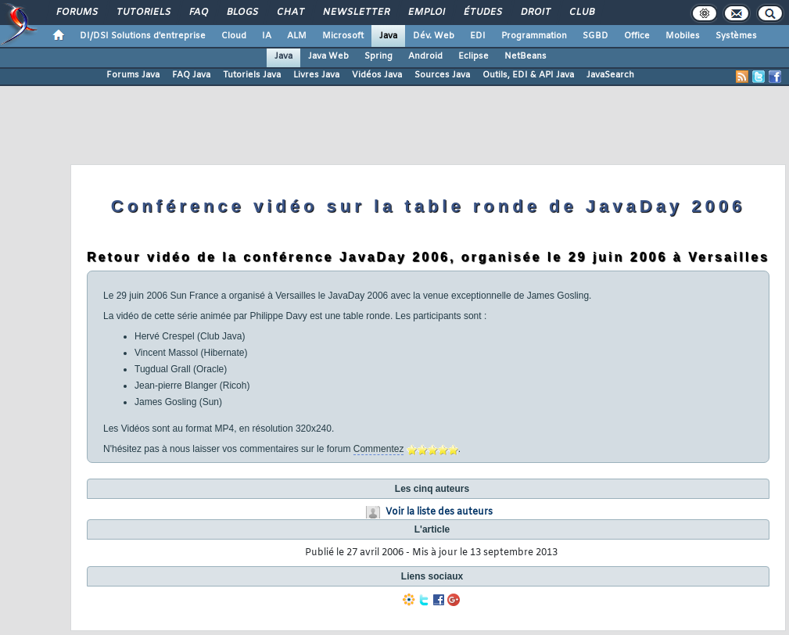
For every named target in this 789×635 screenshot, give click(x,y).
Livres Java (316, 75)
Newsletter (355, 12)
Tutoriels (142, 12)
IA (266, 35)
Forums (76, 12)
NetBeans (525, 56)
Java (388, 35)
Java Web (328, 56)
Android (425, 56)
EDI (478, 35)
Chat (289, 12)
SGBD (595, 35)
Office (637, 35)
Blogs (241, 12)
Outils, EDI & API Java (528, 75)
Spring (378, 56)
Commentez (378, 448)
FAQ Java (191, 75)
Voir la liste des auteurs (439, 512)
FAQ (198, 12)
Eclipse (473, 56)
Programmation (534, 35)
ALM (297, 35)
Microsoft (343, 35)
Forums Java (133, 75)
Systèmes (736, 35)
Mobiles (682, 35)
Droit (534, 12)
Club (581, 12)
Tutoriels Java (252, 75)
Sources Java (442, 75)
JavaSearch (610, 75)
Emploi (426, 12)
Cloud (233, 35)
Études (482, 12)
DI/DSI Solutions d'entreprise (143, 35)
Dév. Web (433, 35)
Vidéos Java (377, 75)
